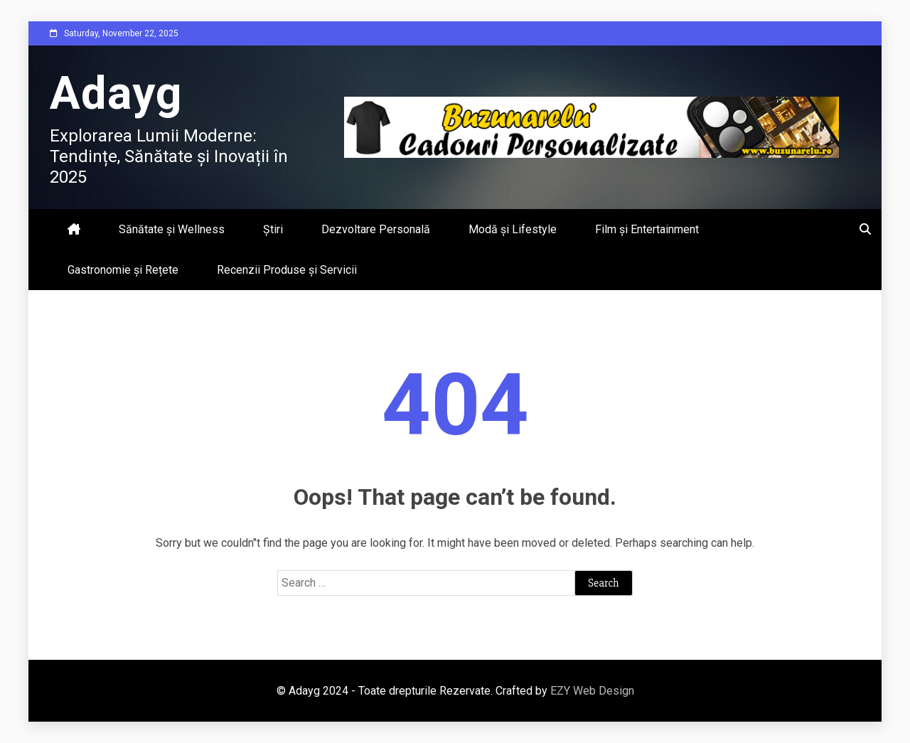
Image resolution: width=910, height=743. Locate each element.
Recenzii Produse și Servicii (287, 270)
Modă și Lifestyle (513, 229)
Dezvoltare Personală (375, 229)
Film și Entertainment (647, 229)
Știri (273, 229)
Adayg (116, 93)
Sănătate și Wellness (172, 229)
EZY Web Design (592, 690)
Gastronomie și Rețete (123, 270)
